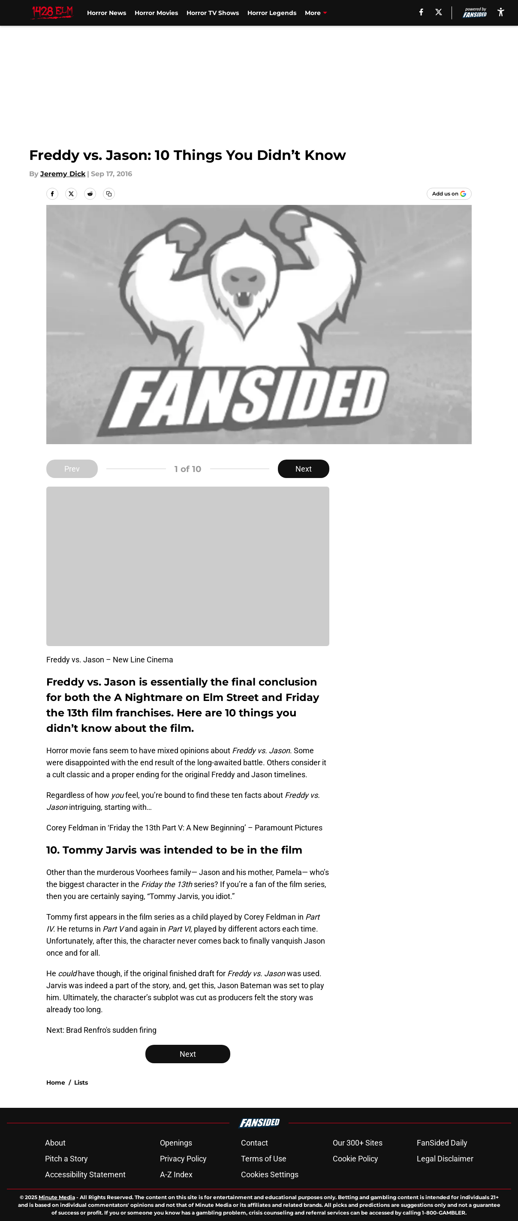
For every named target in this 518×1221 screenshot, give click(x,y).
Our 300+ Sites (357, 1142)
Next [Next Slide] (303, 468)
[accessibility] (501, 11)
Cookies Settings (269, 1174)
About (55, 1142)
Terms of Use (263, 1158)
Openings (176, 1142)
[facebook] (421, 12)
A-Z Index (176, 1174)
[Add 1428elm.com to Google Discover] (449, 194)
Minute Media (57, 1197)
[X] (438, 12)
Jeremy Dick (62, 174)
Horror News (106, 13)
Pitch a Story (66, 1158)
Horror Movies (156, 13)
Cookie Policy (355, 1158)
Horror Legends (271, 13)
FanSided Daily (442, 1142)
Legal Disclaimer (445, 1158)
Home (55, 1082)
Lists (81, 1082)
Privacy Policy (183, 1158)
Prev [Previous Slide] (72, 468)
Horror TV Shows (213, 13)
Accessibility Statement (85, 1174)
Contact (254, 1142)
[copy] (109, 194)
